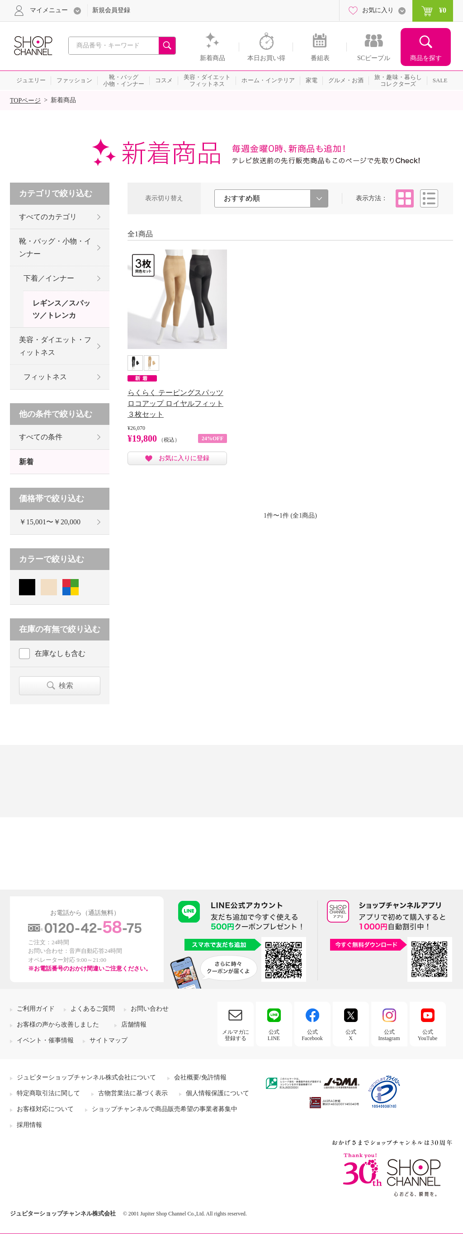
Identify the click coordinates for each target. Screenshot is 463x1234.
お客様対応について (45, 1109)
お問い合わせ (150, 1008)
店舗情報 (133, 1024)
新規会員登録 (111, 10)
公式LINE (274, 1035)
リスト (429, 198)
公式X (350, 1035)
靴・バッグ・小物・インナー (55, 247)
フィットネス (45, 377)
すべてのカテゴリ (48, 217)
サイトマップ (109, 1040)
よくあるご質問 (93, 1008)
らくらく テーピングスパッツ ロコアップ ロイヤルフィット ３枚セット (175, 403)
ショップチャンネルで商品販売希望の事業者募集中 (164, 1109)
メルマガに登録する (235, 1035)
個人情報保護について (217, 1093)
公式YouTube (428, 1035)
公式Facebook (312, 1035)
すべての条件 (40, 437)
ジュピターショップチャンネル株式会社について (86, 1077)
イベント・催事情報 (45, 1040)
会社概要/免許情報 (200, 1077)
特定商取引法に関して (48, 1093)
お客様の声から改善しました (58, 1024)
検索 (66, 685)
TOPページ (25, 100)
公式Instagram (389, 1035)
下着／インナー (49, 278)
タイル (405, 198)
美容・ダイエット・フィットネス (55, 346)
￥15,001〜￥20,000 (49, 522)
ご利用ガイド (36, 1008)
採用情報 (29, 1124)
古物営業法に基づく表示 (133, 1093)
